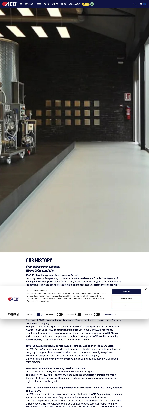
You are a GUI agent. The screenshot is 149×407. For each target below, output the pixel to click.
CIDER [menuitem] (63, 4)
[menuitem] (92, 4)
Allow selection (126, 387)
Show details (108, 403)
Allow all (126, 380)
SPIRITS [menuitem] (55, 4)
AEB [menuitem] (20, 4)
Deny (126, 393)
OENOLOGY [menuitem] (29, 4)
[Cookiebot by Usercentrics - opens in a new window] (13, 403)
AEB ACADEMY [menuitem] (74, 4)
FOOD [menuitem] (46, 4)
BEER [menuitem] (39, 4)
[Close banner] (146, 377)
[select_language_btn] (142, 4)
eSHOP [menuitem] (86, 4)
